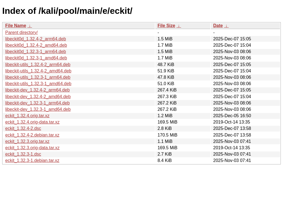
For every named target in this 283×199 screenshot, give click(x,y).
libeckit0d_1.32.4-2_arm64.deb (35, 38)
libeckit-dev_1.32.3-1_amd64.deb (38, 109)
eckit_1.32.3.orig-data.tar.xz (32, 147)
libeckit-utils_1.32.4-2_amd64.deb (38, 71)
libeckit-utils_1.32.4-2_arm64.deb (37, 64)
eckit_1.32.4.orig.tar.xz (27, 115)
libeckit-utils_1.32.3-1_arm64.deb (37, 77)
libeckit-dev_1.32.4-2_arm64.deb (37, 90)
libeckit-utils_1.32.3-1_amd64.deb (38, 83)
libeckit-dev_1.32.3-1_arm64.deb (37, 103)
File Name (15, 25)
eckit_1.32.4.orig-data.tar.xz (32, 122)
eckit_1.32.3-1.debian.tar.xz (32, 160)
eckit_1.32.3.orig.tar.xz (27, 141)
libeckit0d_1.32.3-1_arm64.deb (35, 51)
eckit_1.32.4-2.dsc (23, 128)
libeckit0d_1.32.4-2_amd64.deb (36, 45)
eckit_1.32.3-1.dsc (23, 154)
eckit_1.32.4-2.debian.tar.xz (32, 135)
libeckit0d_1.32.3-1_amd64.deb (36, 58)
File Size (166, 25)
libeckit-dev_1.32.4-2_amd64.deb (38, 96)
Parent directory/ (21, 32)
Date (218, 25)
